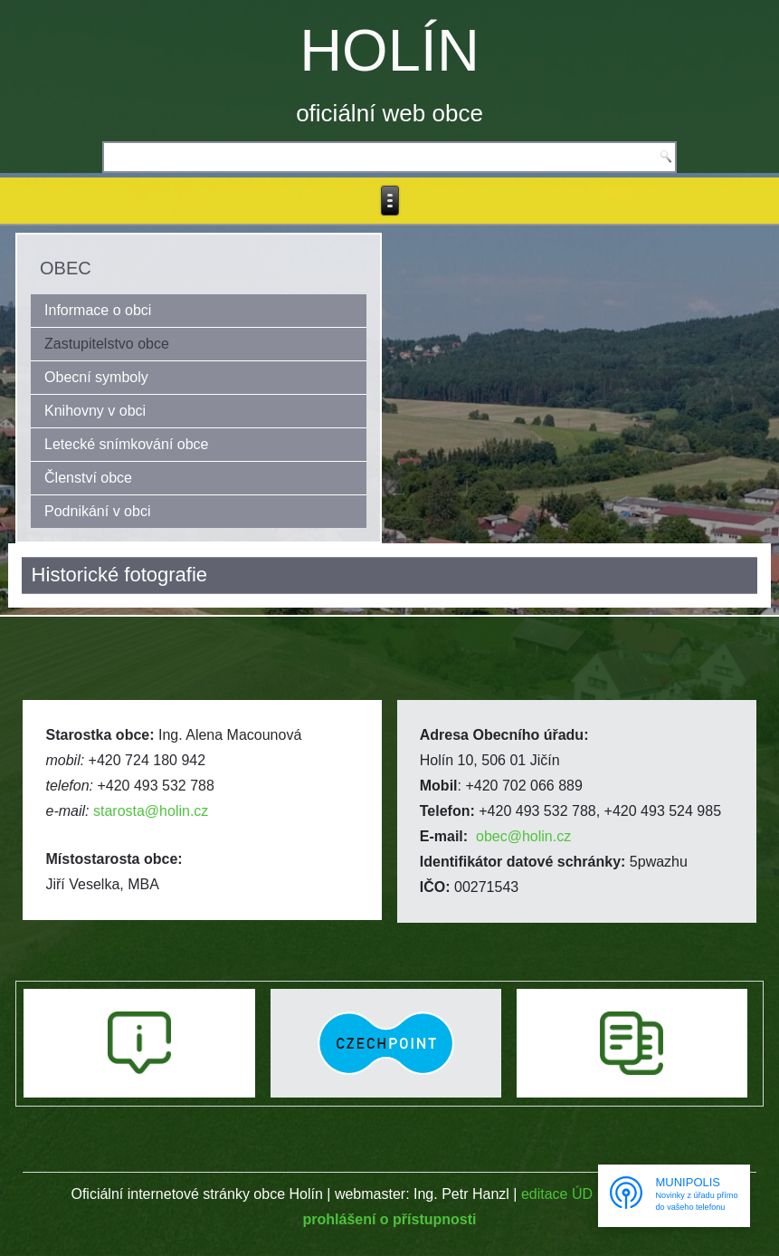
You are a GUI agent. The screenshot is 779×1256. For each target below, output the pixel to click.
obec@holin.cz (523, 836)
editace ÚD (557, 1194)
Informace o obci (97, 310)
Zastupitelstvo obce (106, 343)
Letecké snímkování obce (126, 444)
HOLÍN (389, 50)
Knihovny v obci (95, 410)
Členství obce (88, 477)
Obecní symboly (96, 377)
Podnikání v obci (97, 511)
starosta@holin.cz (150, 811)
